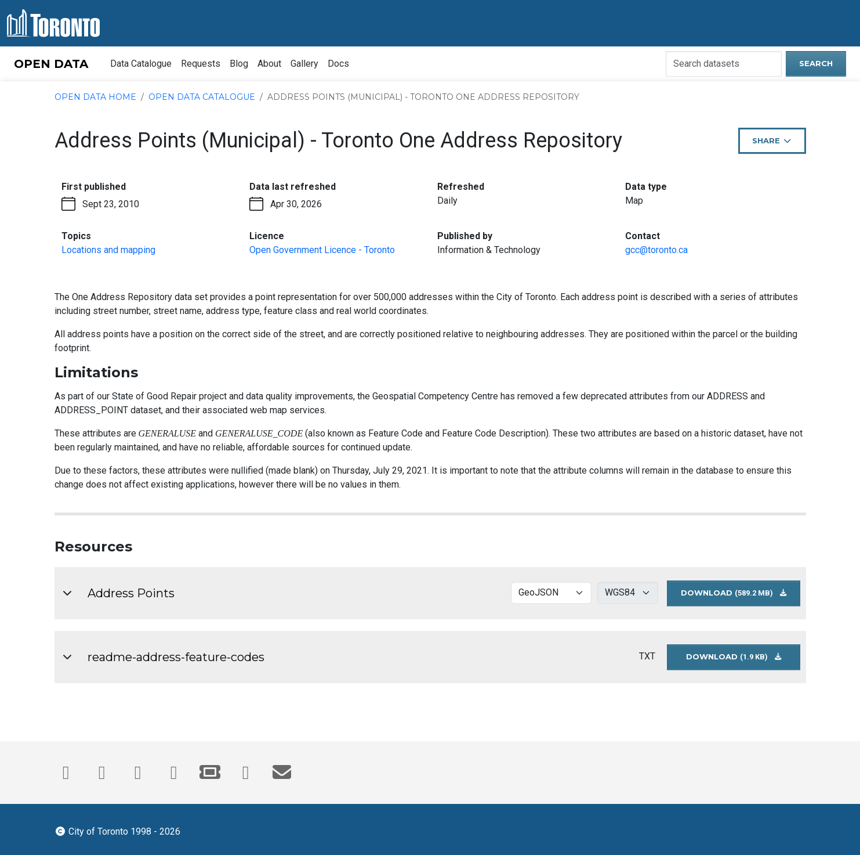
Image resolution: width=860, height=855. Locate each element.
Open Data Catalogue (201, 97)
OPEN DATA (51, 64)
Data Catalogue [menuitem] (141, 63)
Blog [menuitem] (239, 63)
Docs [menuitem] (338, 63)
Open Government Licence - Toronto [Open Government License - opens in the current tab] (322, 249)
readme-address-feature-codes (176, 657)
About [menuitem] (269, 63)
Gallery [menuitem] (304, 63)
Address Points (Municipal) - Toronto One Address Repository (423, 97)
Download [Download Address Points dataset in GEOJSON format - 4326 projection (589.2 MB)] (740, 596)
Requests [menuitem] (200, 63)
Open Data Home (95, 97)
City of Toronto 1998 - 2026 (117, 830)
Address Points (131, 593)
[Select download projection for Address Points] (627, 593)
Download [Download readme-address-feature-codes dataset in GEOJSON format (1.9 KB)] (743, 660)
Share (776, 144)
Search (816, 63)
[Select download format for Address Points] (551, 593)
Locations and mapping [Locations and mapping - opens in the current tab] (108, 249)
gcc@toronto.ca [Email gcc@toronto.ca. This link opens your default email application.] (656, 249)
